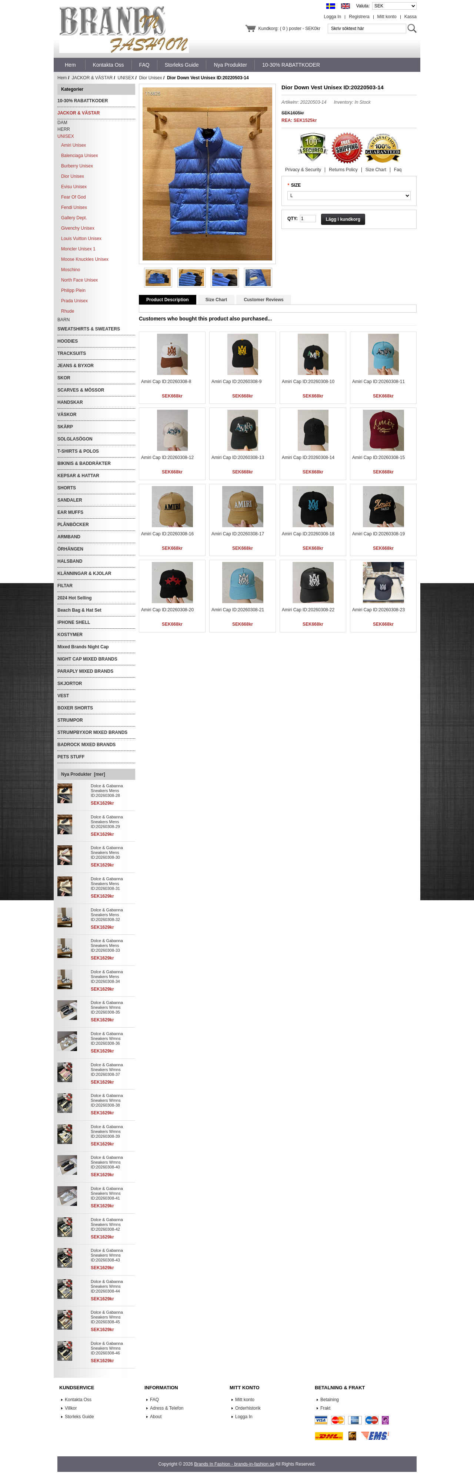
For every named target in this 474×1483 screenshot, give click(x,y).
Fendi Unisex (74, 207)
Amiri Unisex (73, 145)
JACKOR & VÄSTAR (92, 77)
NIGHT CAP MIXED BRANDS (87, 659)
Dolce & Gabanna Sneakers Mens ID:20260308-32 (107, 915)
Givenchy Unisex (77, 228)
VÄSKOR (66, 414)
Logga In (332, 16)
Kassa (410, 16)
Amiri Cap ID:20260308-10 (308, 381)
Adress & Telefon (167, 1408)
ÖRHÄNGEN (70, 549)
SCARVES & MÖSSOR (80, 390)
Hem (70, 65)
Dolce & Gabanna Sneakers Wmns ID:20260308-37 (107, 1070)
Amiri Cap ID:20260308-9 (236, 381)
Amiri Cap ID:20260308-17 (237, 533)
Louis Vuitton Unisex (81, 238)
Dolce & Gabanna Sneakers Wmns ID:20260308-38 (107, 1100)
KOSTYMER (70, 634)
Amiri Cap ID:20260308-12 (167, 457)
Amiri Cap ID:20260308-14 (308, 457)
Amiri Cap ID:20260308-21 (237, 609)
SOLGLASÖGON (75, 439)
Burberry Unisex (77, 166)
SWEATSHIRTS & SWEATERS (88, 329)
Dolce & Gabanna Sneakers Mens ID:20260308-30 (107, 852)
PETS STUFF (70, 756)
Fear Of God (73, 197)
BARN (63, 319)
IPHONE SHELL (73, 622)
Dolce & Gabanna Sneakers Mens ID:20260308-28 (107, 791)
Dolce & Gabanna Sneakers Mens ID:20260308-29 (107, 822)
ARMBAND (68, 536)
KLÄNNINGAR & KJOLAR (84, 573)
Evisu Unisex (74, 186)
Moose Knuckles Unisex (85, 259)
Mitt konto (387, 16)
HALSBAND (69, 561)
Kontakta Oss (78, 1399)
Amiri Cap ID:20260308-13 (237, 457)
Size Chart (375, 169)
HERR (63, 129)
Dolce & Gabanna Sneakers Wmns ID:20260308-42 (107, 1224)
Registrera (359, 16)
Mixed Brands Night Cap (83, 646)
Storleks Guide (79, 1416)
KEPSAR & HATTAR (78, 475)
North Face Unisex (79, 280)
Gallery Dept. (74, 217)
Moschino (70, 269)
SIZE (296, 185)
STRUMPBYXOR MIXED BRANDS (92, 732)
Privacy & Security (303, 169)
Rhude (67, 311)
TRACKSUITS (71, 353)
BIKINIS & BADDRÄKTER (84, 463)
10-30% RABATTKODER (82, 100)
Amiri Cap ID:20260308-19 (378, 533)
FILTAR (65, 585)
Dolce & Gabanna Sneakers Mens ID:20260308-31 (107, 884)
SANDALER (69, 500)
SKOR (63, 377)
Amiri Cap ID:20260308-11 (378, 381)
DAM (62, 122)
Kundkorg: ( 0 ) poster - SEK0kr (289, 28)
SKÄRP (65, 426)
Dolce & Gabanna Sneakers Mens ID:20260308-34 (107, 977)
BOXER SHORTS (75, 708)
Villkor (71, 1408)
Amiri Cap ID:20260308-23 (378, 609)
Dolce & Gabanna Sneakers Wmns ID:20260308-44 (107, 1286)
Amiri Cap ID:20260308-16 (167, 533)
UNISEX (126, 77)
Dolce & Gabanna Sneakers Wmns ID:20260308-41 (107, 1193)
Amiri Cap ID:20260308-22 (308, 609)
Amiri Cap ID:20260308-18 (308, 533)
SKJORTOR (69, 683)
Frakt (325, 1408)
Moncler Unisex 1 (78, 249)
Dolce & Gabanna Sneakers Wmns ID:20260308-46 (107, 1348)
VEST (63, 695)
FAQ (154, 1399)
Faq (398, 169)
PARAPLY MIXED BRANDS (85, 671)
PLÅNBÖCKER (73, 524)
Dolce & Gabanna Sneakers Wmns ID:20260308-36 (107, 1038)
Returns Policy (343, 169)
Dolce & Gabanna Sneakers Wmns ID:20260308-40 (107, 1162)
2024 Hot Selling (74, 598)
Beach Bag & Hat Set (79, 610)
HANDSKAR (70, 402)
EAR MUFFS (70, 512)
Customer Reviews (263, 299)
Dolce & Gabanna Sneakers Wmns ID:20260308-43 (107, 1255)
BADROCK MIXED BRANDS (86, 744)
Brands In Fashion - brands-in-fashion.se (234, 1464)
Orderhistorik (248, 1408)
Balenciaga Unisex (79, 155)
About (155, 1416)
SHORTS (66, 488)
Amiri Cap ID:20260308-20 (167, 609)
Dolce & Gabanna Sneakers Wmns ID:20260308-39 (107, 1131)
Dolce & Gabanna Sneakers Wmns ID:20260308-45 (107, 1317)
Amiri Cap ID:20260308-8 (166, 381)
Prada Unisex (74, 300)
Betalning (329, 1399)
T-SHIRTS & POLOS (78, 451)
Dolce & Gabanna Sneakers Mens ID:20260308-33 (107, 945)
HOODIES (67, 341)
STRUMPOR (70, 720)
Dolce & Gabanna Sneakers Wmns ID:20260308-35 (107, 1007)
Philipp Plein (73, 290)
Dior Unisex (150, 77)
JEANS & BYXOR (75, 365)
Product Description (167, 299)
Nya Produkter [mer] (83, 774)
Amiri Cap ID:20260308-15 (378, 457)
